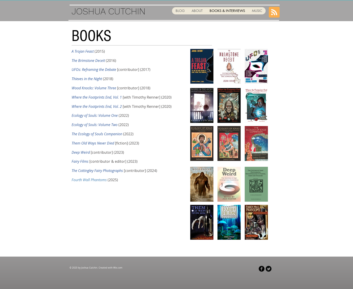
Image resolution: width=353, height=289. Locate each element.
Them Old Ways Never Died (93, 143)
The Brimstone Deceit (88, 60)
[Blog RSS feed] (274, 12)
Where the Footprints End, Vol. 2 (97, 106)
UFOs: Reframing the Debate (94, 69)
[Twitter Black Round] (269, 269)
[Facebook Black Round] (262, 269)
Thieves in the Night (87, 78)
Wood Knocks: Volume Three (94, 88)
